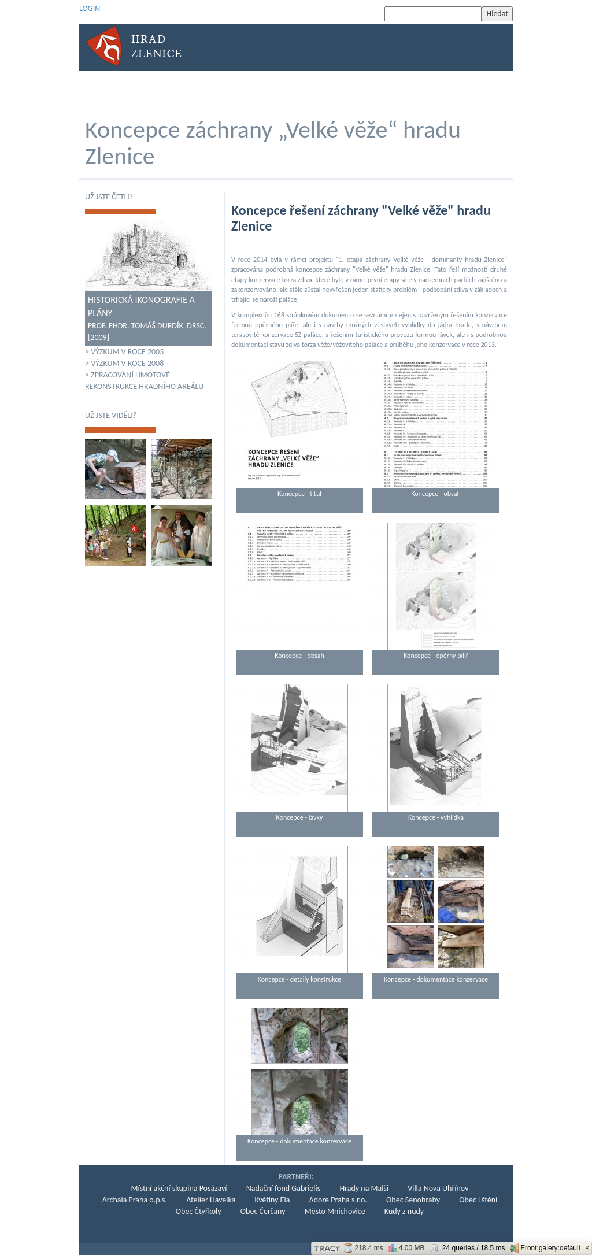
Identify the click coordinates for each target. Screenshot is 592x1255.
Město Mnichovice (335, 1211)
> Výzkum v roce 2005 (124, 352)
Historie (159, 90)
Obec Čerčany (263, 1211)
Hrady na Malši (363, 1188)
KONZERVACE (277, 90)
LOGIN (89, 8)
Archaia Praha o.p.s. (134, 1200)
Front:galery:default (545, 1248)
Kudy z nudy (404, 1211)
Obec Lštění (478, 1200)
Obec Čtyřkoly (198, 1211)
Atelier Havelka (210, 1200)
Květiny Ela (272, 1200)
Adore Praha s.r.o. (338, 1200)
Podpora (425, 90)
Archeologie (215, 90)
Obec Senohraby (413, 1200)
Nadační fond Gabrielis (283, 1188)
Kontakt (474, 90)
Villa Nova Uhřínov (438, 1188)
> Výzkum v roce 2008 (124, 363)
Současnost (339, 90)
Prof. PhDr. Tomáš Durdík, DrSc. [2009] (148, 318)
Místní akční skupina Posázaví (179, 1188)
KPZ (385, 90)
